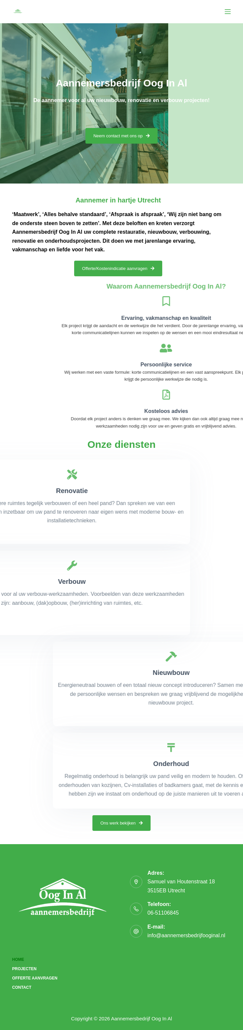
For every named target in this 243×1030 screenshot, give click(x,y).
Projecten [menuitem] (24, 968)
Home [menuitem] (18, 959)
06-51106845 (163, 913)
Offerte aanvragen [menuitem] (35, 978)
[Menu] (228, 12)
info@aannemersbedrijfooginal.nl (186, 935)
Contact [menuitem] (22, 987)
